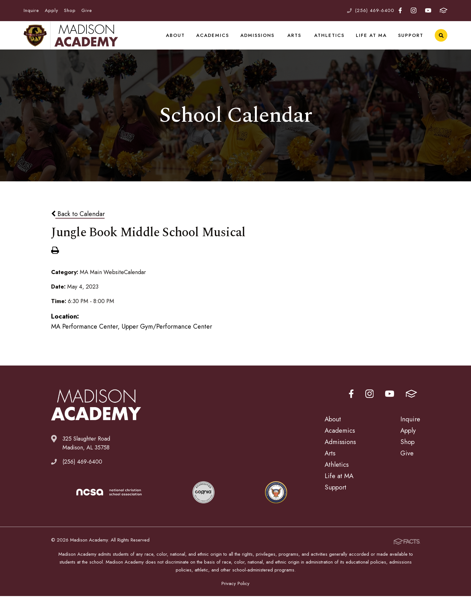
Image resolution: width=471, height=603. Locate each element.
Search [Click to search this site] (441, 39)
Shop (70, 10)
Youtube (428, 10)
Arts (296, 39)
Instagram (413, 10)
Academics (214, 39)
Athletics (332, 39)
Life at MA (373, 39)
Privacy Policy (235, 590)
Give (86, 10)
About (178, 39)
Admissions (258, 39)
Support (411, 39)
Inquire (31, 10)
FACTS (443, 10)
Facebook (400, 10)
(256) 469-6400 (374, 10)
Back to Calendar (78, 221)
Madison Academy (71, 39)
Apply (51, 10)
